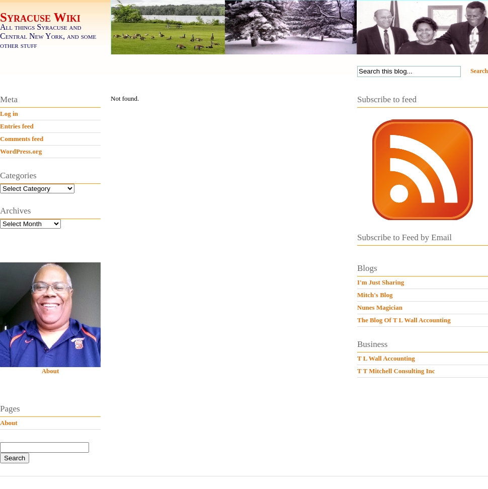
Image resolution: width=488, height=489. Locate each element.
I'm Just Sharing (380, 282)
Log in (9, 113)
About (50, 371)
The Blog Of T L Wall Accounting (404, 320)
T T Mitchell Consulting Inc (396, 371)
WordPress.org (21, 151)
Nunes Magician (379, 307)
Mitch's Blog (374, 295)
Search (479, 71)
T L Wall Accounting (386, 358)
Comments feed (21, 139)
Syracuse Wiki (40, 17)
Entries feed (17, 126)
